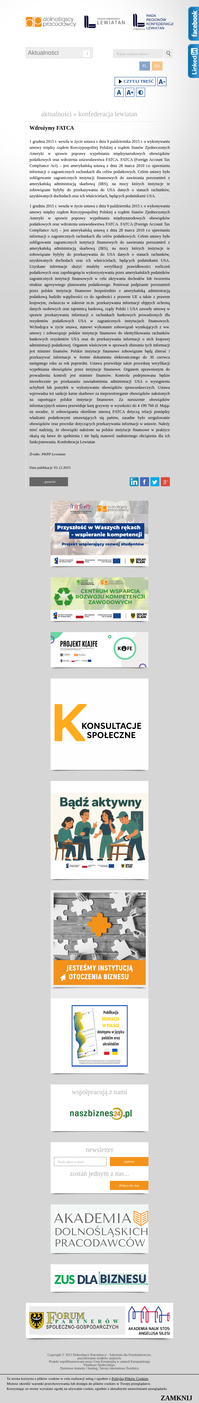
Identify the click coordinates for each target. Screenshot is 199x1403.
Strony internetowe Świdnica (119, 1368)
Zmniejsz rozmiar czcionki (162, 81)
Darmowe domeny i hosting (78, 1368)
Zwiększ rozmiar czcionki (129, 92)
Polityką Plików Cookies (130, 1378)
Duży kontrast (140, 92)
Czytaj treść (135, 81)
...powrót (48, 482)
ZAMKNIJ (176, 1398)
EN (157, 66)
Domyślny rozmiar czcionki (119, 92)
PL (144, 66)
